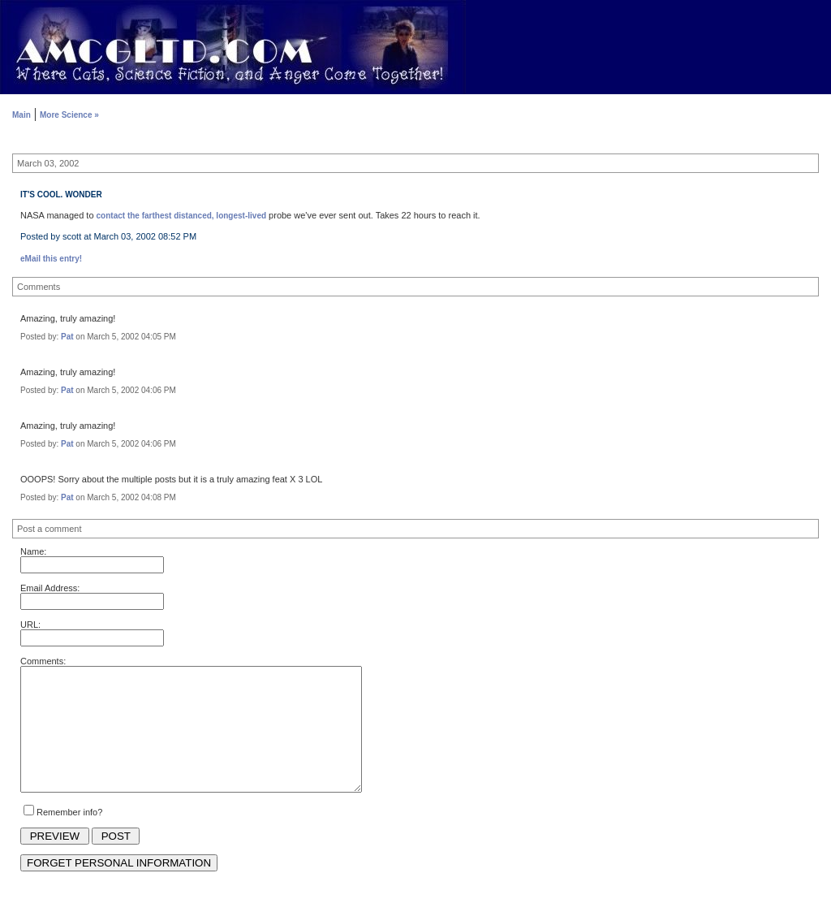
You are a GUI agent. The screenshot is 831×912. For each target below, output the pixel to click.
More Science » (69, 114)
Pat (67, 336)
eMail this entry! (51, 258)
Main (21, 114)
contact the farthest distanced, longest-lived (181, 215)
